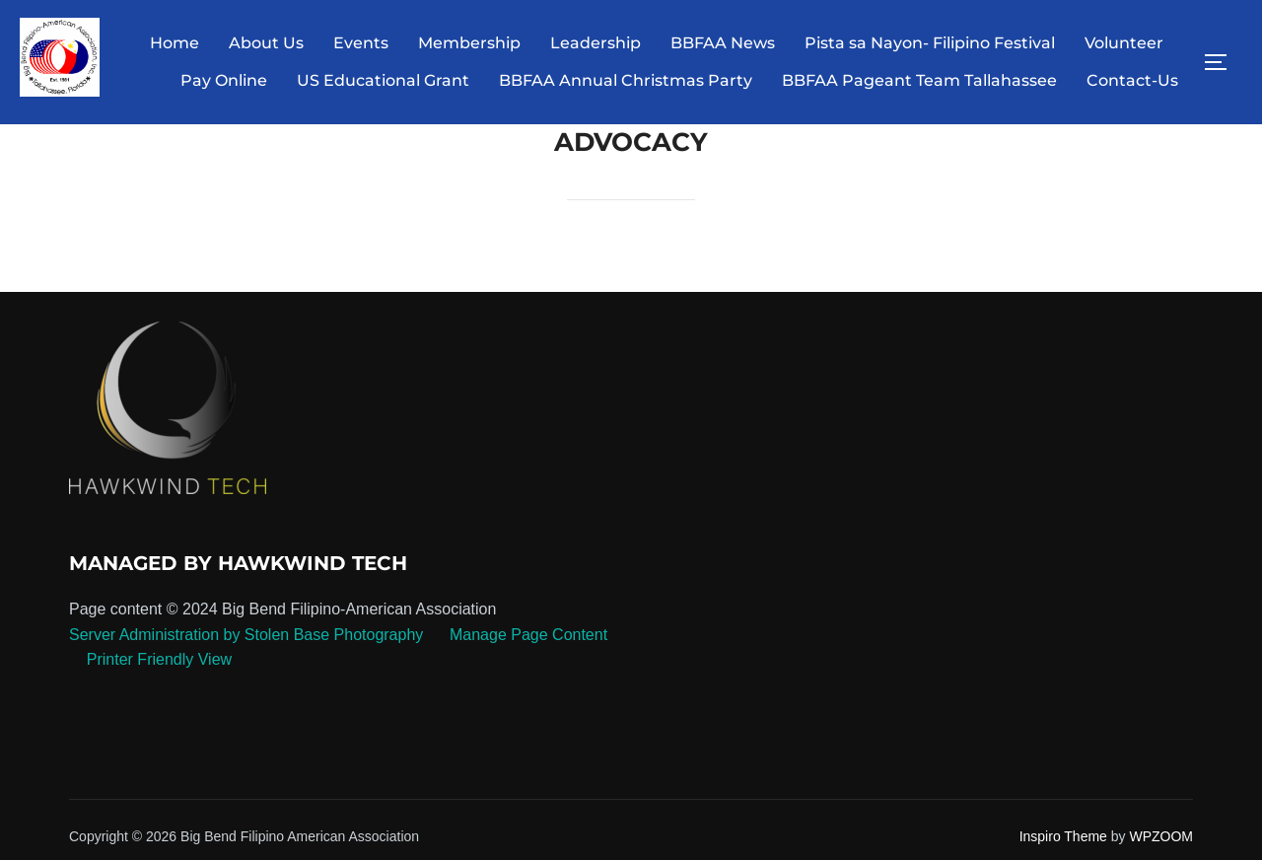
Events (360, 43)
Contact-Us (1132, 80)
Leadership (595, 43)
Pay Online (223, 80)
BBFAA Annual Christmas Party (625, 80)
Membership (469, 43)
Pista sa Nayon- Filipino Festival (930, 43)
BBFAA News (722, 43)
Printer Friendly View (159, 659)
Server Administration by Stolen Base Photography (246, 634)
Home (174, 43)
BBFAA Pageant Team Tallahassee (919, 80)
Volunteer (1124, 43)
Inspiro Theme (1063, 836)
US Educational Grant (383, 80)
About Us (266, 43)
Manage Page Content (527, 634)
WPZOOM (1161, 836)
